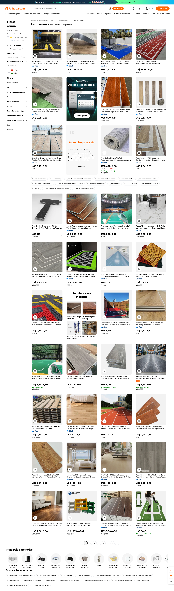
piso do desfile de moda (149, 184)
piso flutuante (66, 576)
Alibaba (33, 20)
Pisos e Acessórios (62, 20)
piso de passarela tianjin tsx (105, 179)
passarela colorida (39, 179)
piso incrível (50, 580)
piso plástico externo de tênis (147, 179)
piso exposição (13, 580)
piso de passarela (125, 179)
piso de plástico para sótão (122, 580)
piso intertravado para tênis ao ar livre (70, 184)
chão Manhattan (142, 580)
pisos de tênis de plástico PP (17, 585)
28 (112, 543)
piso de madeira (131, 184)
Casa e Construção (46, 20)
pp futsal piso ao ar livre (96, 184)
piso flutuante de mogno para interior (56, 189)
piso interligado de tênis (40, 585)
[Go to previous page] (81, 543)
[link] (171, 570)
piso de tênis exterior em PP (42, 184)
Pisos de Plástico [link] (78, 20)
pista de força (55, 179)
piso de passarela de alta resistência (78, 179)
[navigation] (17, 282)
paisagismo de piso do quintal (69, 580)
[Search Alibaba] (69, 8)
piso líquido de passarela (32, 580)
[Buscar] (118, 8)
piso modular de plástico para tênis (107, 576)
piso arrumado (114, 184)
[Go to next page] (117, 543)
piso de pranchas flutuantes (83, 189)
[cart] (140, 9)
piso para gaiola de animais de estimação (137, 576)
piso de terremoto (83, 576)
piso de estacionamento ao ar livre (96, 580)
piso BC (35, 189)
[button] (110, 8)
